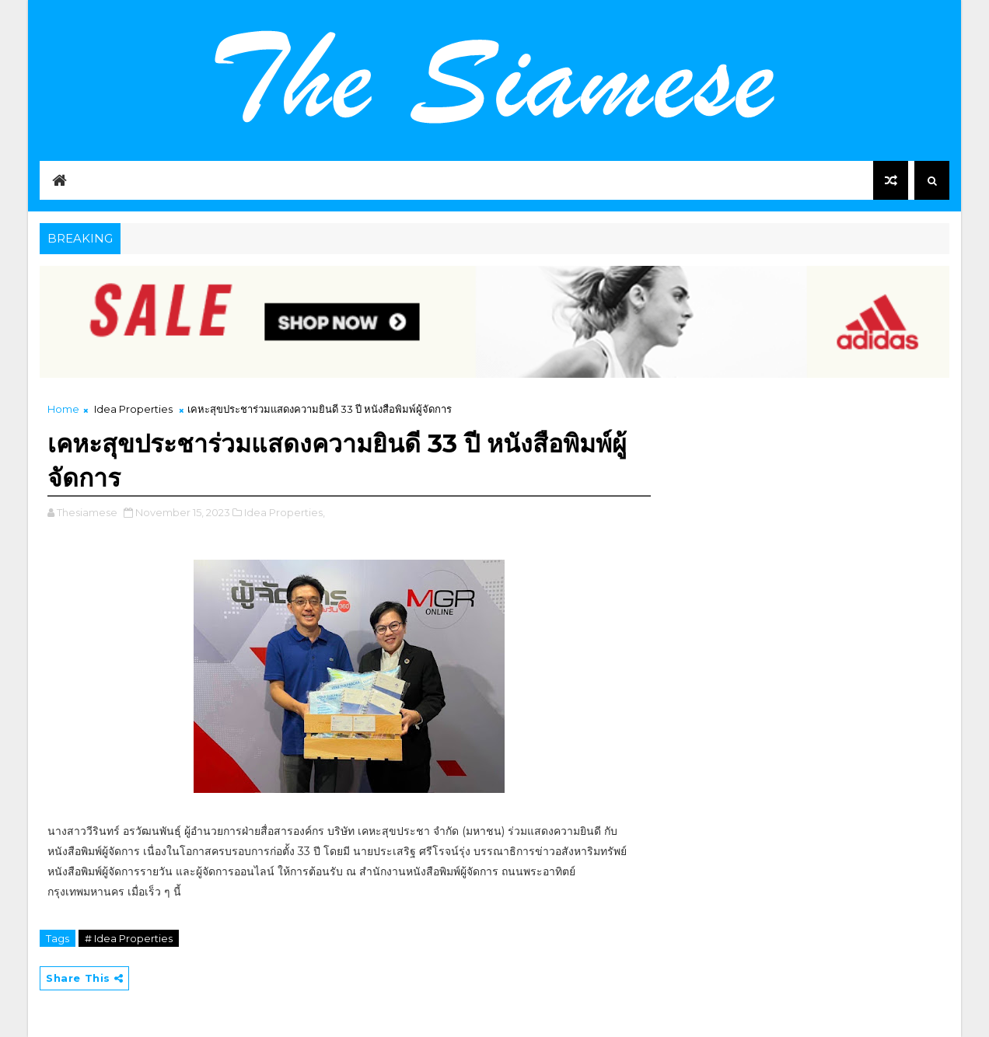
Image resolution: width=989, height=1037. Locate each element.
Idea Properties (133, 409)
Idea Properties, (284, 512)
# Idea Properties (129, 938)
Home (63, 409)
